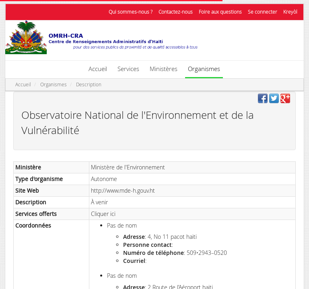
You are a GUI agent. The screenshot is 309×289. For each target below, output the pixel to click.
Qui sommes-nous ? (130, 12)
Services (128, 69)
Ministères (163, 69)
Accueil (98, 69)
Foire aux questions (220, 12)
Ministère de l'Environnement (128, 167)
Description (88, 84)
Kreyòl (290, 12)
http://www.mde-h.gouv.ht (123, 190)
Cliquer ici (103, 214)
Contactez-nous (176, 12)
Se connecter (262, 12)
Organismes (204, 69)
